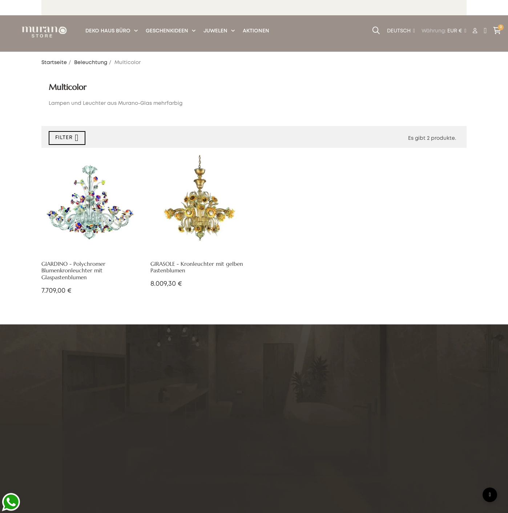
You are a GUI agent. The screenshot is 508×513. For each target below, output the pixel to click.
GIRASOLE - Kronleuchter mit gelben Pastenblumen (196, 267)
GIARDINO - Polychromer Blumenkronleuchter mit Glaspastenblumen (73, 271)
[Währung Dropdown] (456, 31)
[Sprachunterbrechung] (401, 31)
